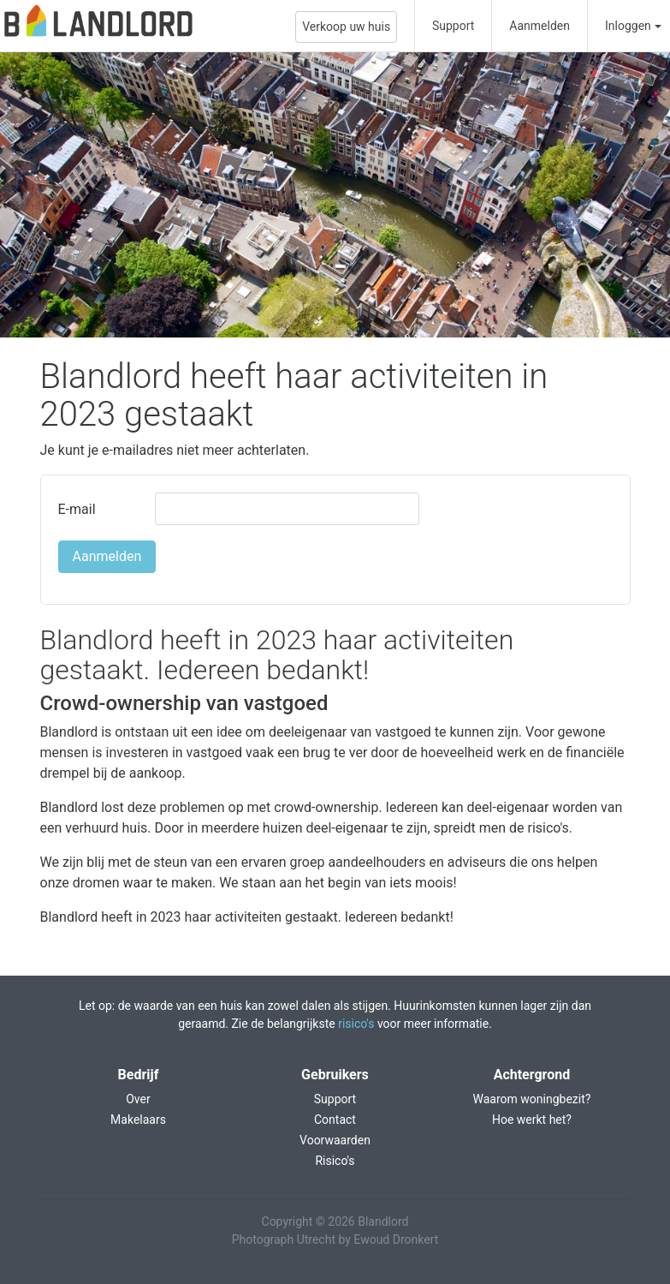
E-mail (77, 509)
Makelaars (138, 1119)
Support (453, 26)
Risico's (334, 1161)
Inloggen (628, 26)
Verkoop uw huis (346, 26)
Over (138, 1099)
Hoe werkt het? (532, 1119)
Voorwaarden (335, 1140)
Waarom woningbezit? (532, 1099)
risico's (356, 1023)
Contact (335, 1119)
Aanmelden (539, 26)
